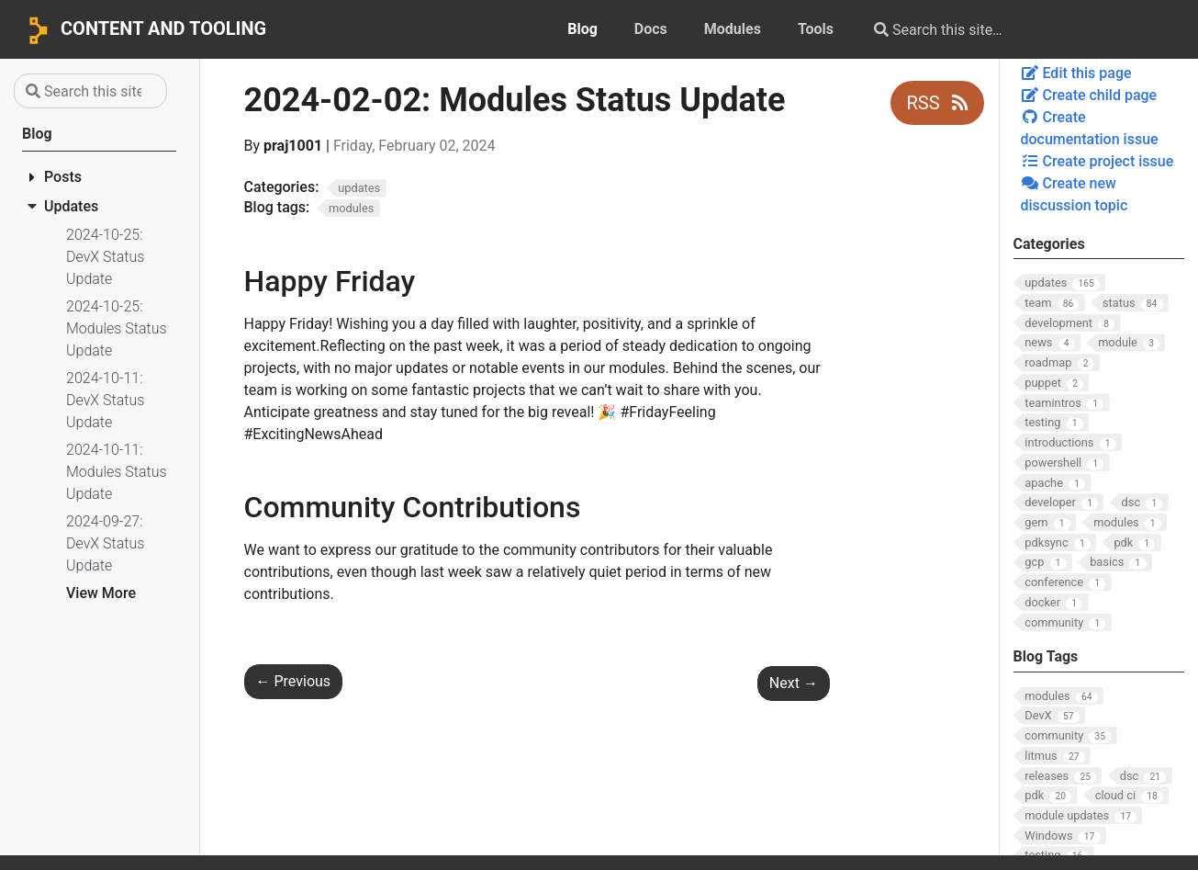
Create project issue (1097, 161)
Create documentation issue (1090, 128)
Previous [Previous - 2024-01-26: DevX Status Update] (293, 681)
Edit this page (1076, 73)
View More (101, 593)
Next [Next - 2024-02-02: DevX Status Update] (793, 683)
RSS (937, 103)
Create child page (1089, 95)
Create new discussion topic (1074, 194)
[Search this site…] (1007, 29)
